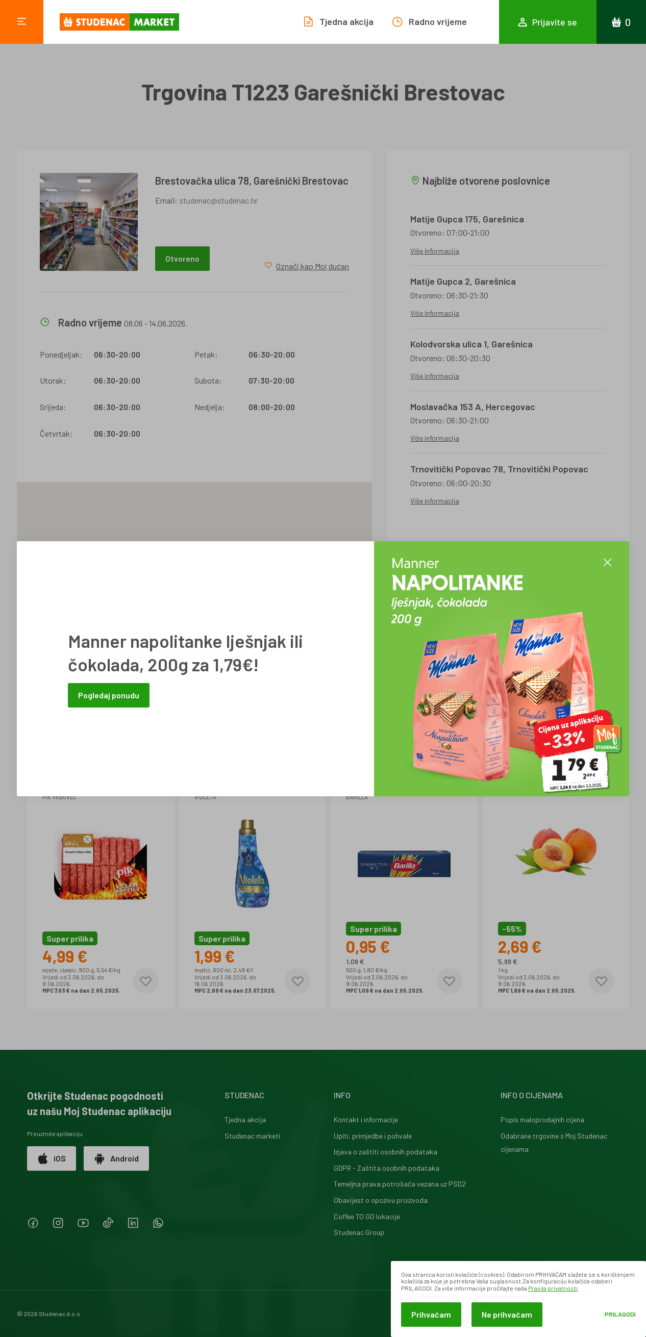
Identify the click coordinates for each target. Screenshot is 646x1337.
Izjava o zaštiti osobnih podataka (385, 1151)
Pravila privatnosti (553, 1288)
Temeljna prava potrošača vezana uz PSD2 (400, 1183)
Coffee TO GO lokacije (367, 1216)
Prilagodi (620, 1314)
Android (116, 1158)
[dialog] (518, 1299)
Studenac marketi (252, 1135)
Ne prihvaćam (507, 1314)
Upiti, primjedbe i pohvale (373, 1135)
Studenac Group (359, 1232)
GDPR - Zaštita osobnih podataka (386, 1168)
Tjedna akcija (245, 1119)
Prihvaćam (431, 1314)
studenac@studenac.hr (218, 200)
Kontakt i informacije (366, 1119)
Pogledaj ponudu (108, 695)
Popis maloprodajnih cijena (542, 1119)
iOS (51, 1158)
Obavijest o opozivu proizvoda (381, 1200)
